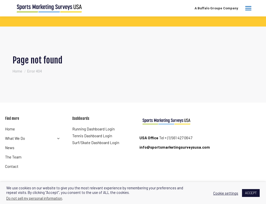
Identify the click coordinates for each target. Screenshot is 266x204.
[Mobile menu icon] (248, 8)
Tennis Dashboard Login (92, 135)
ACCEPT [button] (251, 193)
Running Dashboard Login (93, 129)
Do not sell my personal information (34, 198)
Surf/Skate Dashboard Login (95, 142)
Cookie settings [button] (225, 193)
